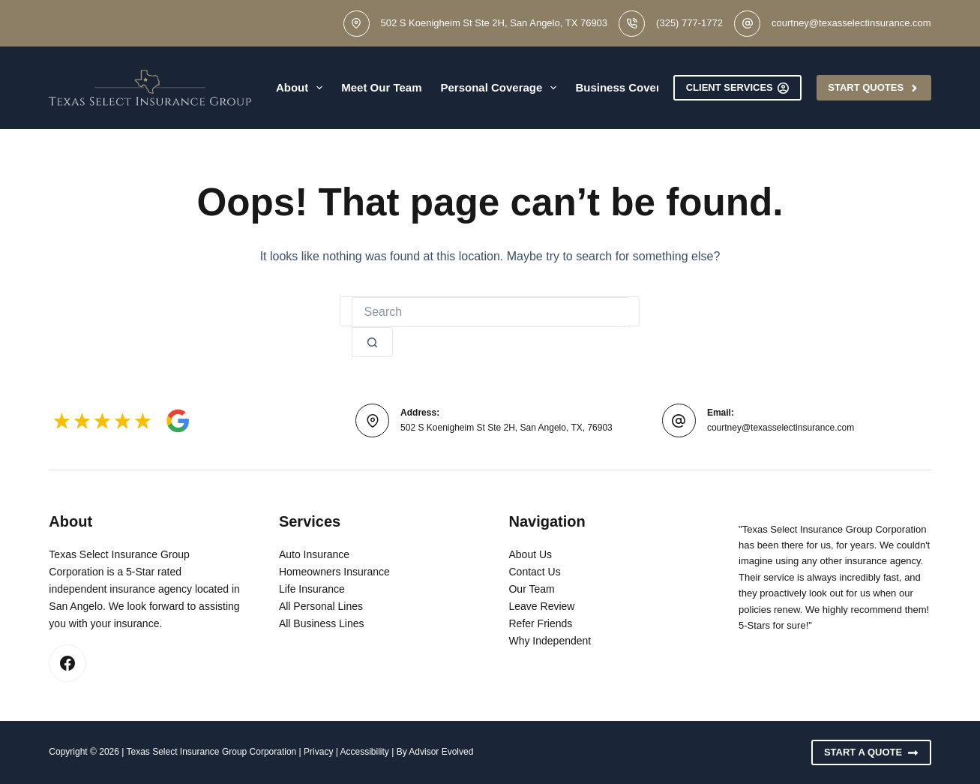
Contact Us (534, 572)
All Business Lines (321, 623)
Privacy (318, 751)
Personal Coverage (501, 88)
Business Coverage (637, 88)
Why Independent (549, 641)
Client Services (738, 88)
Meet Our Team (381, 87)
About (302, 88)
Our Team (531, 589)
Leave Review (541, 606)
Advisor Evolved (441, 751)
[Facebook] (67, 663)
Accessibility (364, 751)
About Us (530, 554)
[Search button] (372, 342)
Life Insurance (312, 589)
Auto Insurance (314, 554)
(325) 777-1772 (689, 23)
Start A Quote (871, 752)
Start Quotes (873, 88)
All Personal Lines (321, 606)
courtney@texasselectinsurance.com (851, 23)
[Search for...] (490, 312)
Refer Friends (540, 623)
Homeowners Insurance (334, 572)
